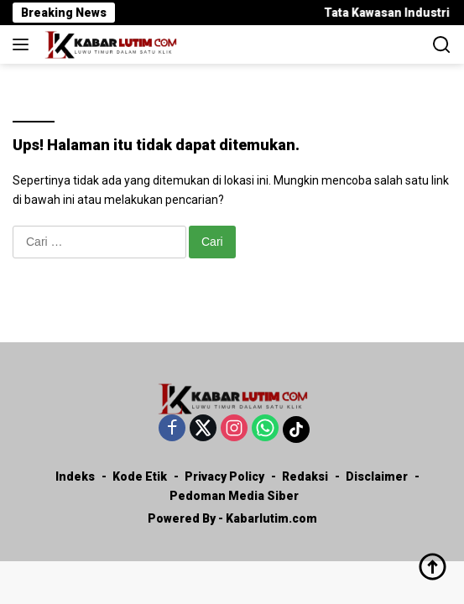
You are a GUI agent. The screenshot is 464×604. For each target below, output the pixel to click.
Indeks (75, 476)
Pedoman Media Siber (234, 495)
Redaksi (305, 476)
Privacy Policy (224, 476)
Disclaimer (377, 476)
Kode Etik (139, 476)
